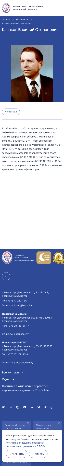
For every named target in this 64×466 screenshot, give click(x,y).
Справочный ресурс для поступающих (15, 426)
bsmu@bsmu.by (23, 305)
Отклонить (16, 453)
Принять (38, 453)
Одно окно (9, 379)
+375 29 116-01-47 (18, 325)
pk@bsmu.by (21, 333)
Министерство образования (43, 426)
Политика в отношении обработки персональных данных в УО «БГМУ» (26, 388)
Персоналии (22, 19)
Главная (6, 19)
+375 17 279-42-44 (18, 354)
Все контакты (11, 372)
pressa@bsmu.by (23, 362)
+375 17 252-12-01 (18, 300)
